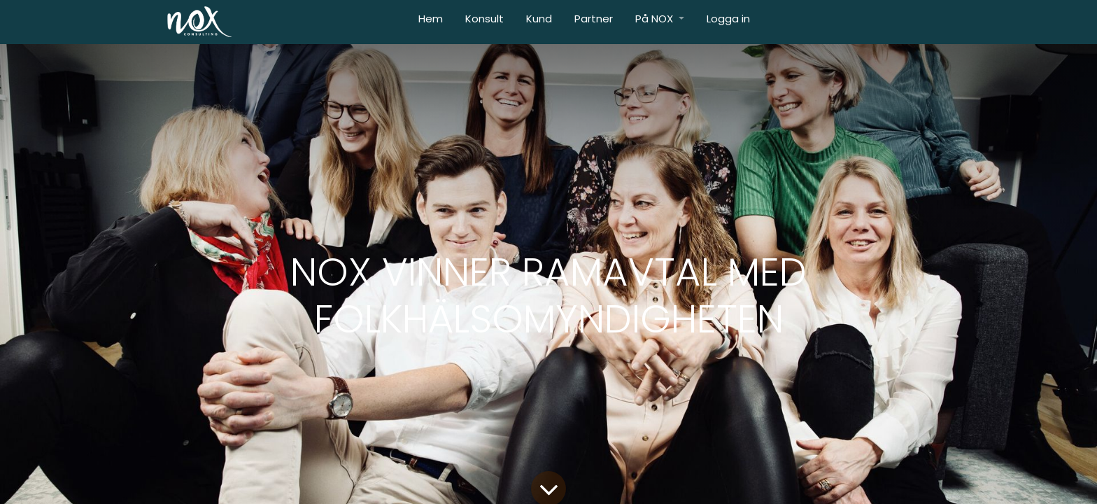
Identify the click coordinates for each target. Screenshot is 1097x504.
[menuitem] (430, 22)
